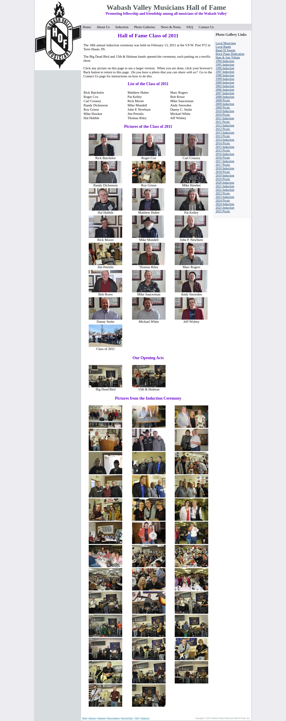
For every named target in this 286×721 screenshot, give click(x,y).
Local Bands (223, 46)
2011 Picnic (223, 122)
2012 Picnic (223, 129)
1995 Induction (225, 64)
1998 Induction (225, 75)
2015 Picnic (223, 150)
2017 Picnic (223, 165)
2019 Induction (225, 175)
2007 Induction (225, 93)
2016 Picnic (223, 157)
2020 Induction (225, 182)
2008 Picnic (223, 100)
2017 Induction (225, 161)
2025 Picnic (223, 211)
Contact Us (206, 27)
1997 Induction (225, 72)
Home (88, 27)
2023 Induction (225, 197)
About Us (104, 27)
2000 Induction (225, 82)
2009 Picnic (223, 107)
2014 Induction (225, 139)
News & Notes (172, 27)
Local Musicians (226, 43)
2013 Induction (225, 132)
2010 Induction (225, 111)
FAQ (191, 27)
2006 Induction (225, 89)
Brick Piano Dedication (230, 54)
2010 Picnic (223, 114)
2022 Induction (225, 190)
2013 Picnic (223, 136)
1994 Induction (225, 61)
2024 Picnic (223, 200)
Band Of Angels (225, 50)
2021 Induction (225, 186)
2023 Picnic (223, 193)
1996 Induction (225, 68)
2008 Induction (225, 97)
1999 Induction (225, 79)
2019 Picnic (223, 179)
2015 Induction (225, 147)
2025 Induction (225, 207)
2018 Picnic (223, 172)
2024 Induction (225, 204)
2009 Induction (225, 104)
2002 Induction (225, 86)
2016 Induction (225, 154)
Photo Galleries (146, 27)
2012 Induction (225, 125)
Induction (123, 27)
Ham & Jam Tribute (228, 57)
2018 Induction (225, 168)
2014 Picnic (223, 143)
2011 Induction (225, 118)
